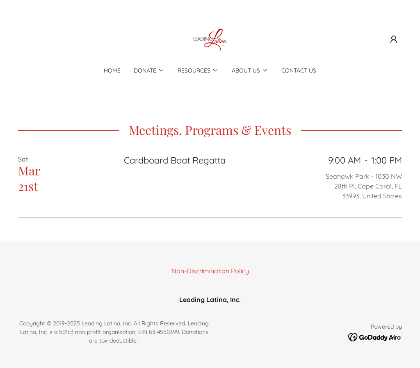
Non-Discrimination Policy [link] (210, 271)
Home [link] (112, 70)
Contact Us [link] (298, 70)
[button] (394, 39)
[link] (209, 38)
